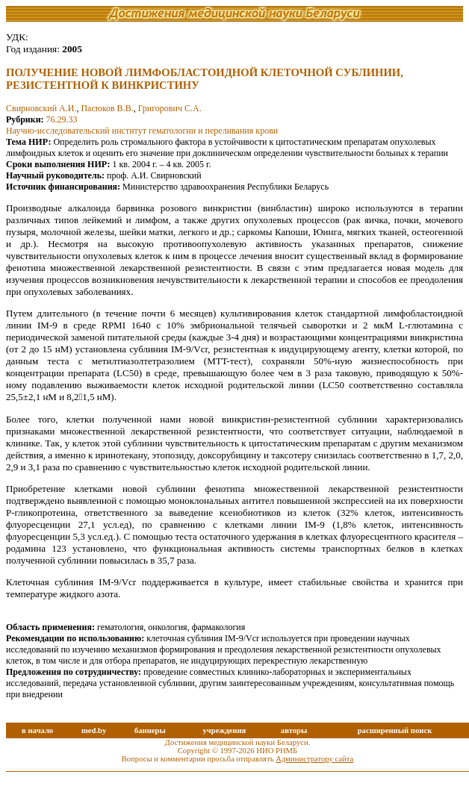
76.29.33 (62, 119)
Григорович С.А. (170, 108)
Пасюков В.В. (107, 108)
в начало (37, 730)
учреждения (224, 730)
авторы (294, 730)
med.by (93, 730)
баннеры (150, 730)
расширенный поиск (395, 730)
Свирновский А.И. (41, 108)
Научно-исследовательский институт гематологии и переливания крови (142, 130)
